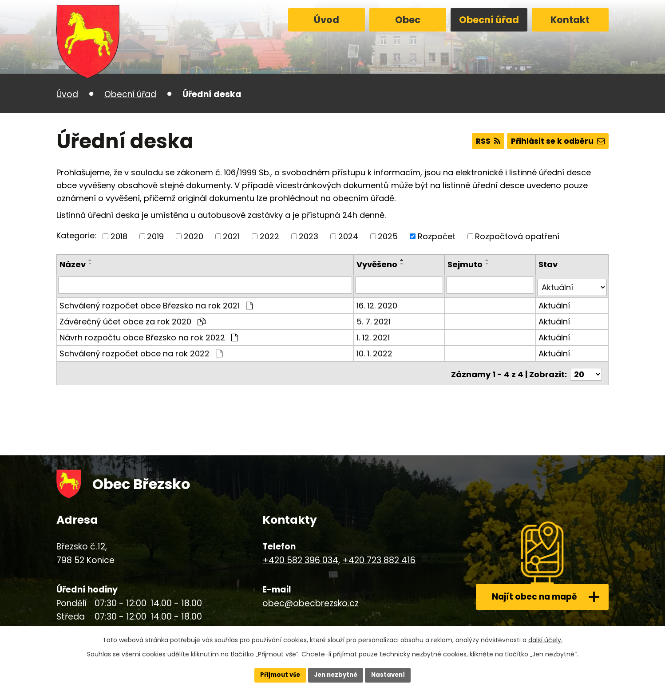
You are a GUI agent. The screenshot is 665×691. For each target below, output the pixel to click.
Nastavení (391, 674)
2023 (308, 236)
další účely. (545, 639)
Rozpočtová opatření (517, 236)
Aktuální (554, 302)
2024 (348, 236)
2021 (231, 236)
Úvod (326, 19)
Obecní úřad (489, 19)
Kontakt (570, 19)
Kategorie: (76, 235)
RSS (482, 141)
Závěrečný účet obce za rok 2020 (132, 318)
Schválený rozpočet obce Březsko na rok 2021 (156, 302)
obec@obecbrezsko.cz (310, 598)
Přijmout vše (277, 674)
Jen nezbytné (336, 674)
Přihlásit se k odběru (556, 141)
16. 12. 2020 (378, 302)
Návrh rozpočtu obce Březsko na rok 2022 (148, 334)
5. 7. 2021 (375, 318)
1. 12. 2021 (374, 334)
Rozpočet (436, 236)
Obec (407, 19)
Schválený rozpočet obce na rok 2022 (140, 350)
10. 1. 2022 (376, 350)
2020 (193, 236)
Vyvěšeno (378, 264)
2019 (155, 236)
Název (72, 264)
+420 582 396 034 (300, 555)
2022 (269, 236)
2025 (388, 236)
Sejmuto (465, 264)
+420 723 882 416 (379, 555)
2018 (119, 236)
